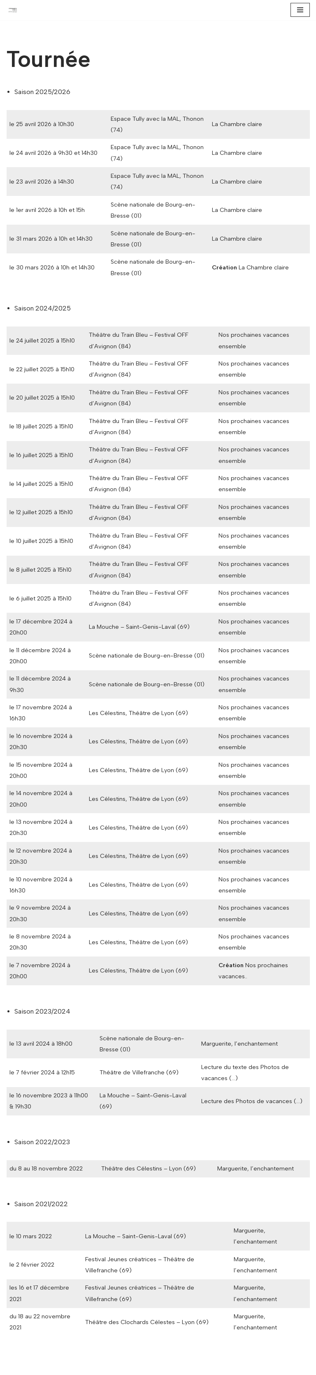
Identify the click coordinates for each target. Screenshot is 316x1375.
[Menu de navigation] (300, 10)
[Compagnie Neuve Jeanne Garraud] (14, 10)
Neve (13, 1366)
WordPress (81, 1366)
